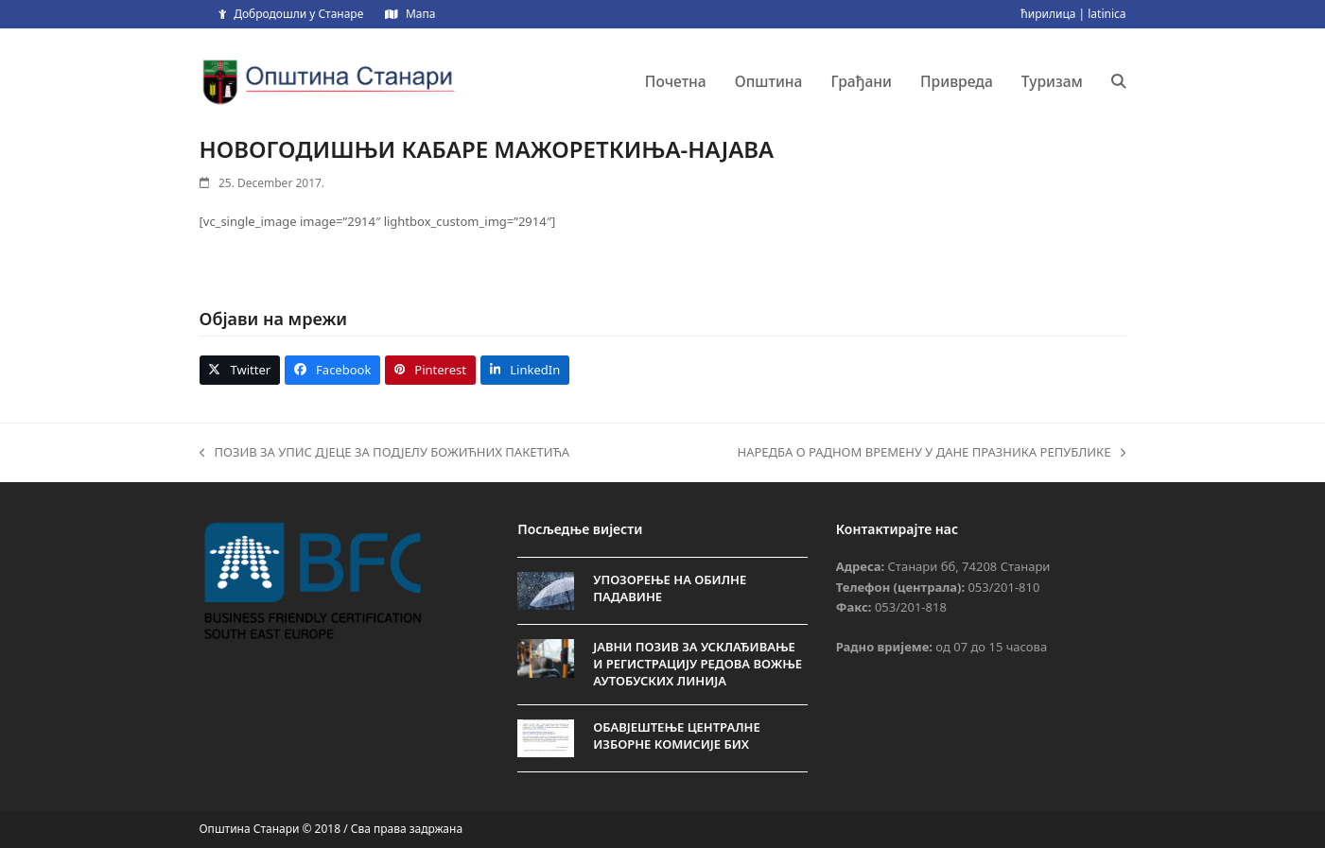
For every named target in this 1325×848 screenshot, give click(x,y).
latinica (1106, 14)
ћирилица (1047, 14)
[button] (1119, 81)
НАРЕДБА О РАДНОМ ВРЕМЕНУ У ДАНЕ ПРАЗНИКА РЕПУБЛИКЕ (932, 452)
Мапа (420, 14)
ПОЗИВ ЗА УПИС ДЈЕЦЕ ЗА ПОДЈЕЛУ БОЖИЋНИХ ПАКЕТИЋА (385, 452)
